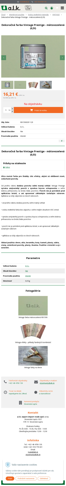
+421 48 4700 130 (40, 2)
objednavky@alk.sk (47, 383)
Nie (26, 271)
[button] (46, 7)
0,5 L (27, 266)
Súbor (7, 167)
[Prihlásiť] (51, 7)
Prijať (10, 478)
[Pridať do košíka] (38, 110)
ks (9, 110)
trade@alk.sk (24, 2)
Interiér (28, 276)
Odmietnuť (44, 478)
